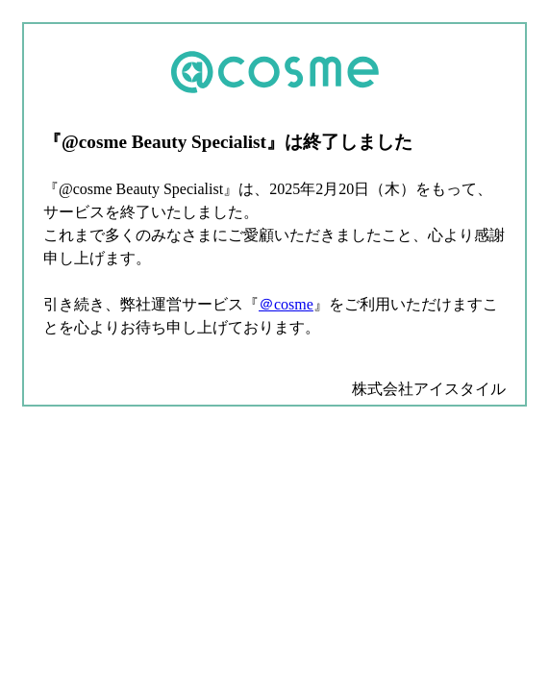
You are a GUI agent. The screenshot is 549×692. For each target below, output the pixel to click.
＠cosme (286, 304)
